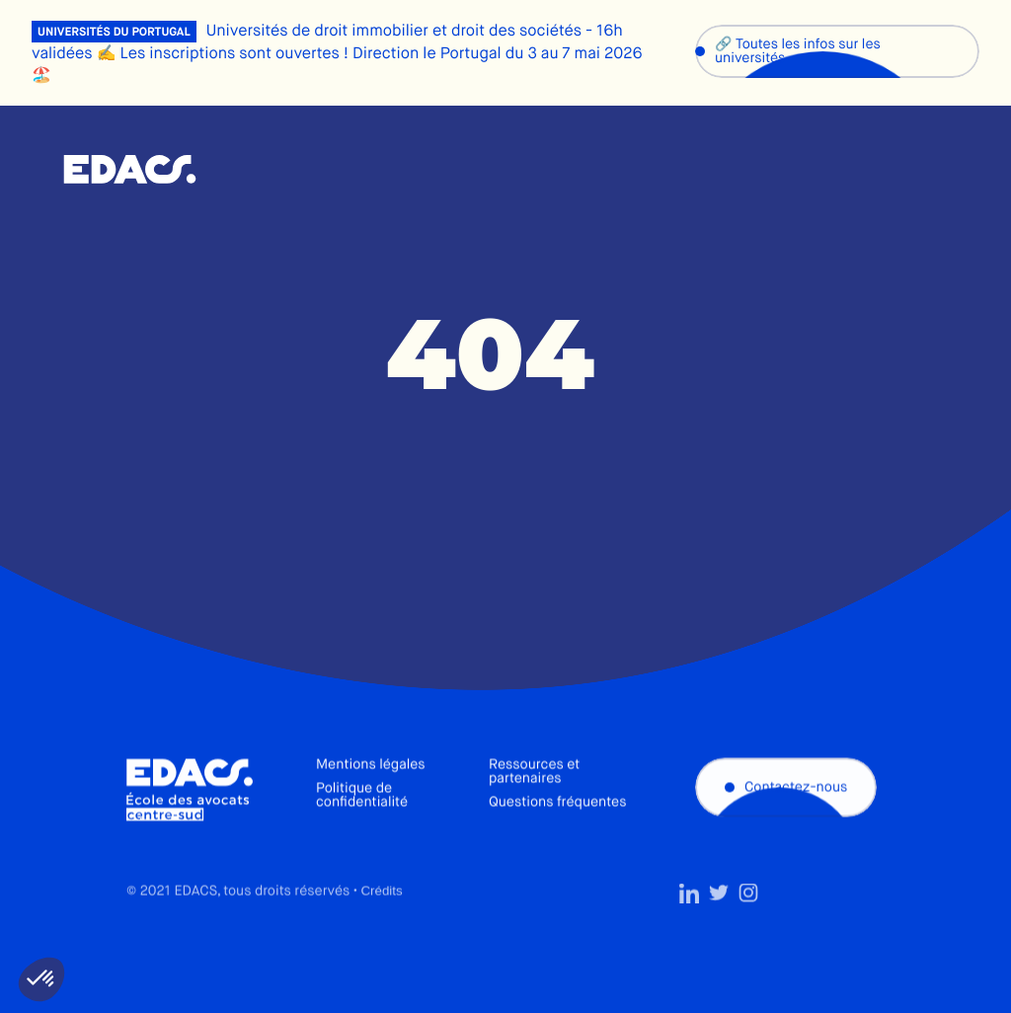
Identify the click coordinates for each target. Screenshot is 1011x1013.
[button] (41, 979)
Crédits (381, 925)
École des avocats (129, 170)
